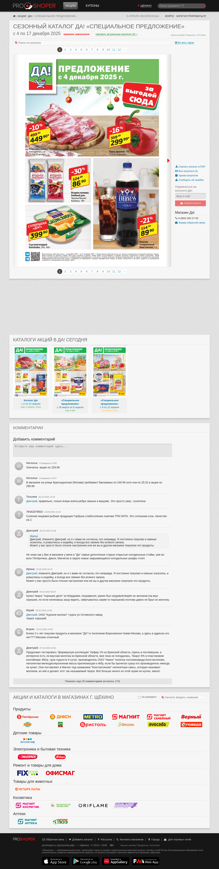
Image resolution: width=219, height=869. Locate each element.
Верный (191, 717)
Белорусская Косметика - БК (60, 805)
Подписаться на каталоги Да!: (185, 188)
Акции (70, 5)
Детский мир (27, 740)
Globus (27, 724)
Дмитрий (31, 501)
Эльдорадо (27, 757)
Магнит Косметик (27, 805)
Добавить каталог (80, 839)
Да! (30, 16)
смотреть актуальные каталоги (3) (116, 34)
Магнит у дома (126, 717)
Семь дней (126, 805)
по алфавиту (147, 697)
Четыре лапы (27, 789)
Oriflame (93, 805)
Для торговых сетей (177, 839)
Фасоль (126, 724)
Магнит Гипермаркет (158, 717)
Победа (191, 724)
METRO (93, 717)
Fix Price (27, 773)
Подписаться (190, 203)
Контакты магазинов (129, 839)
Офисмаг (60, 773)
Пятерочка (27, 717)
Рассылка (104, 839)
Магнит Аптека (27, 821)
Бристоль (93, 724)
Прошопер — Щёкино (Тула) (34, 6)
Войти (169, 16)
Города (153, 839)
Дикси (60, 717)
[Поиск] (182, 5)
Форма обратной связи (190, 222)
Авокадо (158, 724)
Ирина (34, 536)
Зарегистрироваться (191, 16)
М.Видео (60, 757)
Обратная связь (53, 839)
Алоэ (60, 821)
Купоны (92, 5)
